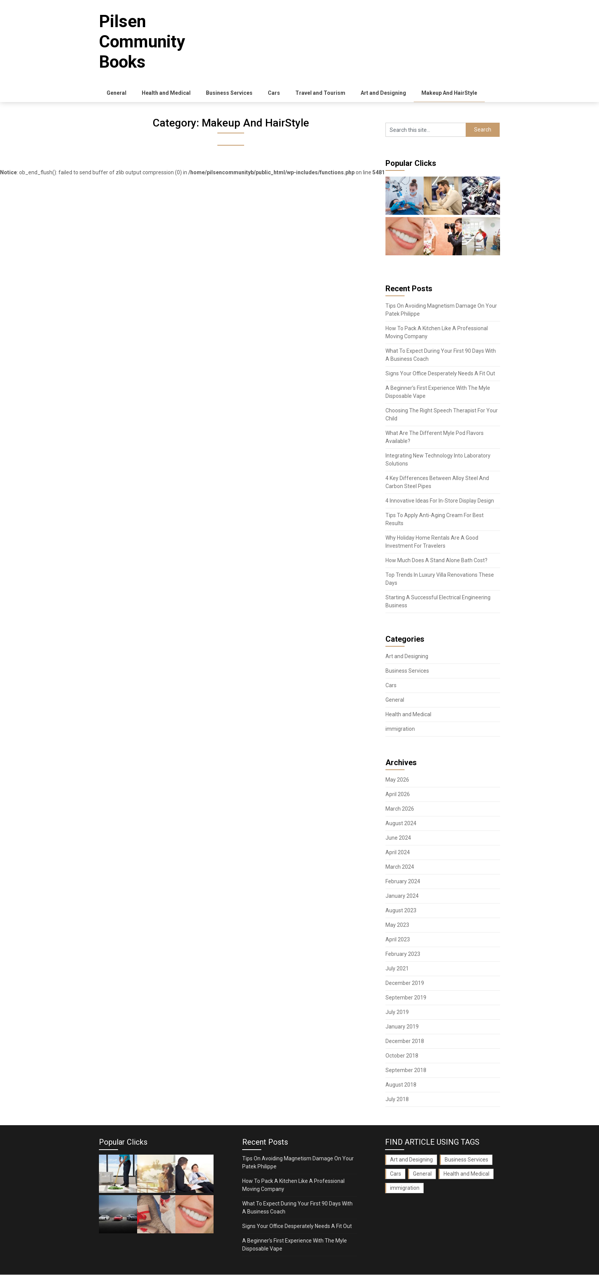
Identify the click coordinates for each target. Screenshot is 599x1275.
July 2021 (397, 969)
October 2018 (401, 1056)
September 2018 (405, 1070)
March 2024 (399, 867)
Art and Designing (383, 93)
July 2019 (397, 1012)
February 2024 (402, 882)
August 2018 (400, 1085)
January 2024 (402, 896)
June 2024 (398, 838)
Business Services (229, 93)
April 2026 (397, 795)
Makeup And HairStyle (449, 93)
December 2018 (404, 1041)
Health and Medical (166, 93)
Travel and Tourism (320, 93)
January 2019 (402, 1027)
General (116, 93)
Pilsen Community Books (142, 41)
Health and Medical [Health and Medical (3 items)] (466, 1174)
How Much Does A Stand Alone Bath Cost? (436, 561)
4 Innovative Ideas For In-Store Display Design (439, 501)
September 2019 (405, 998)
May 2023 (397, 925)
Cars (274, 93)
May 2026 (397, 780)
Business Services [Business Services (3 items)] (466, 1160)
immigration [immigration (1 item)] (404, 1188)
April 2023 (397, 940)
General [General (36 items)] (422, 1174)
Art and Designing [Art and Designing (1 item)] (411, 1160)
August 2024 (400, 824)
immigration (400, 729)
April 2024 (397, 853)
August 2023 (400, 911)
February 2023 (402, 954)
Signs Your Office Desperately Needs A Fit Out (440, 374)
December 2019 (404, 983)
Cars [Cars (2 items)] (395, 1174)
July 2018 (397, 1100)
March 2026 (399, 809)
